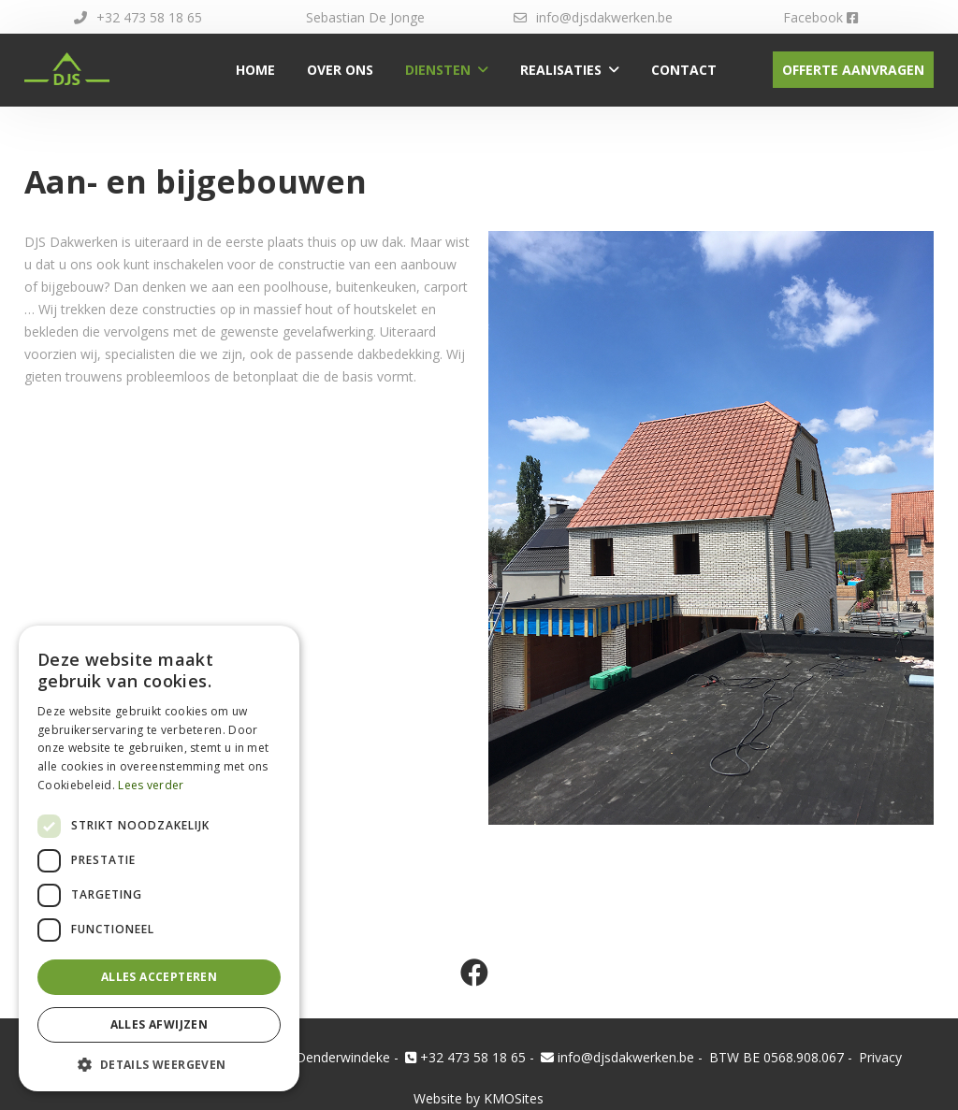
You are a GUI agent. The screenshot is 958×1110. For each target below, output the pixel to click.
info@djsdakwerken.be (593, 17)
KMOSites (514, 1098)
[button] (159, 1064)
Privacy (880, 1057)
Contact (684, 70)
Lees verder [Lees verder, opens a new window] (150, 785)
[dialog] (159, 858)
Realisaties (561, 70)
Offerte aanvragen (853, 70)
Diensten (438, 70)
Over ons (340, 70)
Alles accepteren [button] (159, 977)
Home (255, 70)
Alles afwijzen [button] (159, 1024)
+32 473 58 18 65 (138, 17)
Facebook (820, 17)
